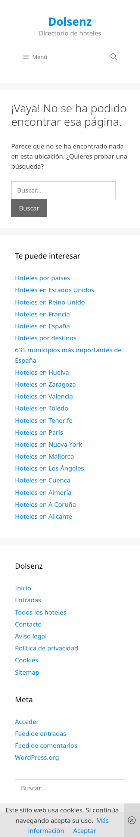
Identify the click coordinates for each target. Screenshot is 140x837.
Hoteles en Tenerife (43, 420)
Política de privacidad (46, 648)
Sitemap (27, 672)
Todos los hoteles (40, 612)
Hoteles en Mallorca (44, 456)
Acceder (27, 721)
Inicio (23, 588)
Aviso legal (31, 636)
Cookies (26, 660)
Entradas (28, 600)
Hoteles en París (39, 432)
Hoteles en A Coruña (45, 504)
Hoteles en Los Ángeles (49, 468)
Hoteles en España (42, 326)
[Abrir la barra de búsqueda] (113, 57)
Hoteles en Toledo (41, 408)
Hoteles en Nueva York (48, 444)
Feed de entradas (40, 733)
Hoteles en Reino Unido (50, 302)
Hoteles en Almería (43, 492)
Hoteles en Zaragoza (45, 384)
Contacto (28, 624)
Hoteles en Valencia (44, 396)
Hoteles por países (42, 278)
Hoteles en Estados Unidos (54, 289)
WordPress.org (37, 757)
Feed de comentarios (46, 745)
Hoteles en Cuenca (43, 480)
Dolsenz (70, 21)
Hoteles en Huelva (42, 372)
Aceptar (84, 830)
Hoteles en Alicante (43, 516)
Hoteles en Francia (42, 314)
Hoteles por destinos (46, 338)
